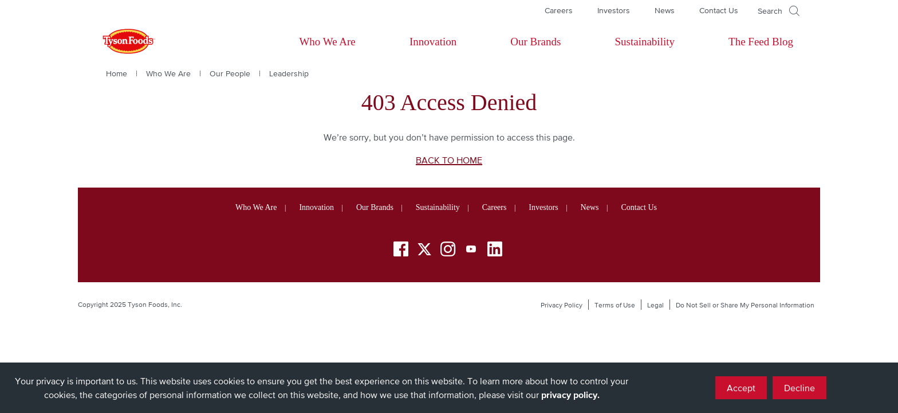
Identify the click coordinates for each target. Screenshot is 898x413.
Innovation (432, 42)
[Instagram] (447, 251)
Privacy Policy (561, 305)
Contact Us (718, 10)
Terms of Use (614, 305)
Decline (799, 388)
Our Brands (535, 42)
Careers (559, 10)
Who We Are (327, 42)
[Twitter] (424, 249)
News (665, 10)
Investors (613, 10)
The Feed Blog (760, 42)
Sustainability (645, 42)
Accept (741, 388)
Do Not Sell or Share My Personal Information (745, 305)
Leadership (289, 73)
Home (116, 73)
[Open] (778, 11)
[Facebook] (400, 251)
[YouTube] (471, 251)
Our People (230, 73)
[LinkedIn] (494, 251)
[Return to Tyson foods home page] (118, 42)
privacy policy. (570, 394)
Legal (655, 305)
